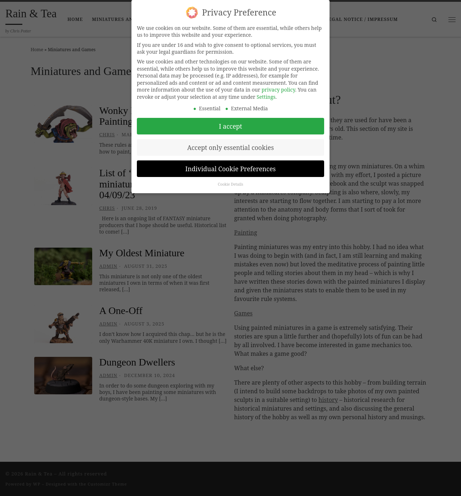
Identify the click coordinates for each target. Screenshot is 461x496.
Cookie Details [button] (230, 181)
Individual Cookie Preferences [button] (230, 165)
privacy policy (278, 87)
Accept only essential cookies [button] (230, 144)
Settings (266, 94)
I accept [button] (230, 123)
